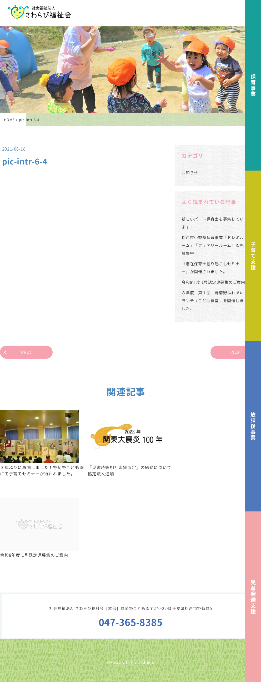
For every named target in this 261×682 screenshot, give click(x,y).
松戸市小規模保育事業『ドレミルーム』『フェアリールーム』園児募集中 (213, 245)
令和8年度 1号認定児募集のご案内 (213, 282)
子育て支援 (253, 256)
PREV (26, 352)
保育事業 (253, 85)
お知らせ (190, 173)
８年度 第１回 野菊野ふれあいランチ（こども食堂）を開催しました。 (213, 300)
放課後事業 (253, 426)
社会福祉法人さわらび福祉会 (39, 12)
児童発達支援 (253, 596)
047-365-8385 (131, 622)
